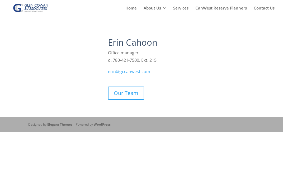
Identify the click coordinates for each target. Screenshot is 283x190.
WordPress (102, 124)
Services (180, 8)
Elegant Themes (59, 124)
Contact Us (264, 8)
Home (131, 8)
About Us (152, 8)
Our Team (126, 93)
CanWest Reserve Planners (221, 8)
